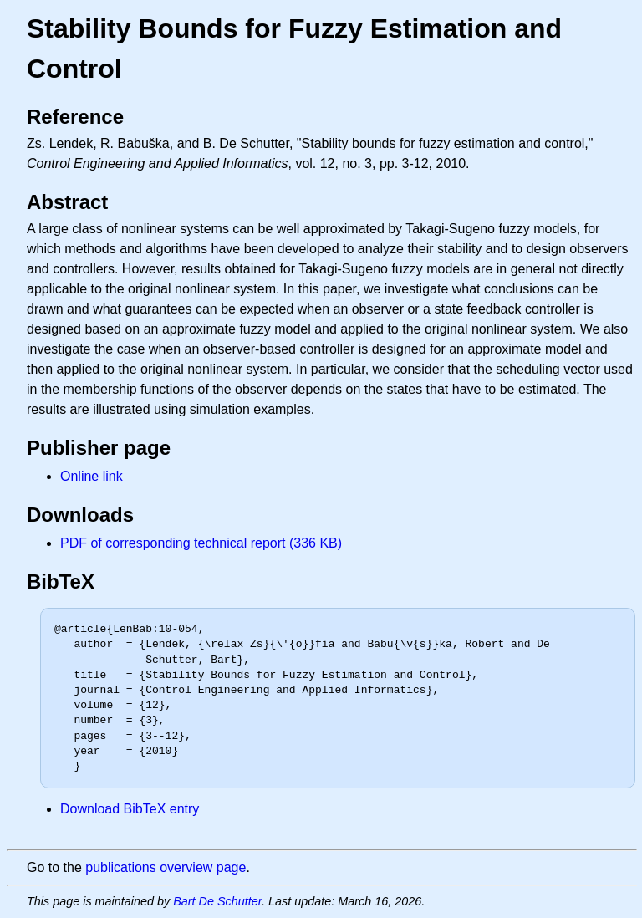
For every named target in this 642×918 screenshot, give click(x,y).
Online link (91, 476)
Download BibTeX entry (129, 809)
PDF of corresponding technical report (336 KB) (201, 543)
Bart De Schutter (217, 901)
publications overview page (165, 867)
